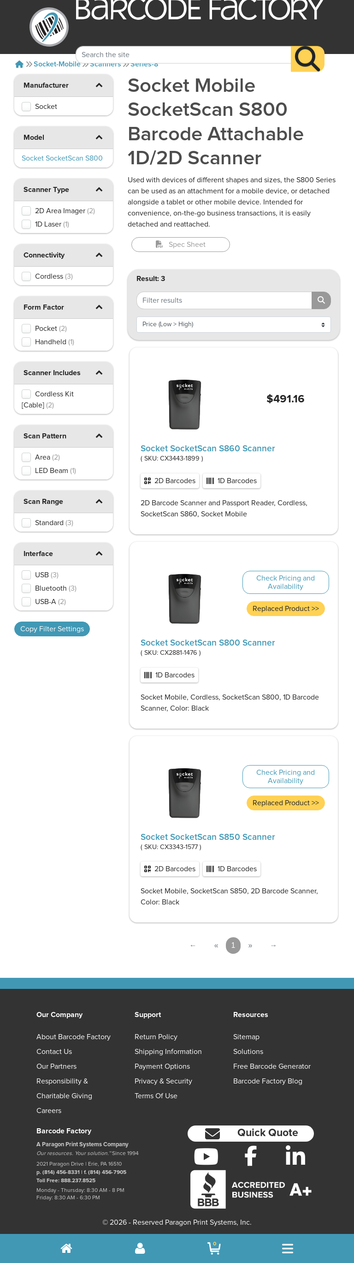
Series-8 (144, 64)
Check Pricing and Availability (285, 582)
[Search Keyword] (183, 43)
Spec (181, 244)
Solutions (248, 1051)
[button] (99, 85)
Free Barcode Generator (272, 1066)
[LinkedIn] (295, 1156)
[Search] (307, 48)
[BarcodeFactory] (49, 27)
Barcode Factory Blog (267, 1081)
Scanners (105, 64)
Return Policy (156, 1037)
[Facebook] (251, 1155)
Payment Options (162, 1066)
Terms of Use (156, 1096)
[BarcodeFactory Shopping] (214, 1248)
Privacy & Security (163, 1081)
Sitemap (246, 1037)
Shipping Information (168, 1051)
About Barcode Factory (73, 1037)
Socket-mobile (57, 64)
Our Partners (56, 1066)
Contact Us (54, 1051)
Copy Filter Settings (52, 629)
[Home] (19, 64)
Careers (48, 1110)
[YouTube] (206, 1156)
